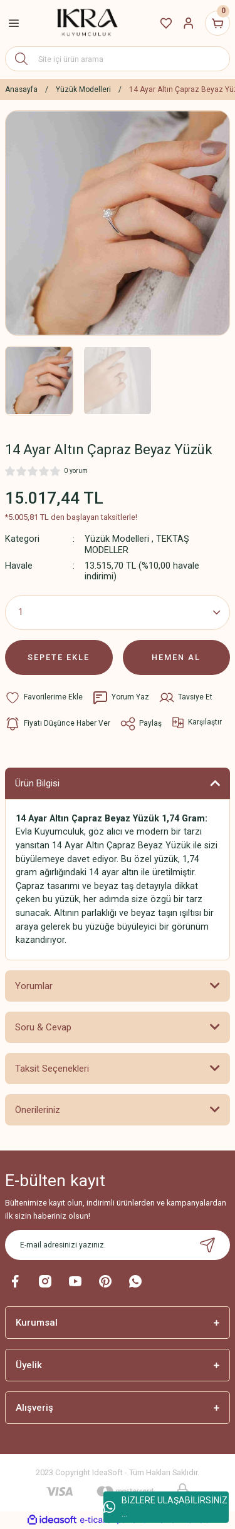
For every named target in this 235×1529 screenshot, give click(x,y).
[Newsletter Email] (117, 1245)
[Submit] (207, 1245)
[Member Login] (188, 23)
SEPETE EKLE (59, 657)
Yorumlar (34, 986)
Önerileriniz (37, 1109)
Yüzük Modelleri (117, 539)
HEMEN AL (176, 657)
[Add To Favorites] (44, 697)
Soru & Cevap (43, 1027)
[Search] (117, 58)
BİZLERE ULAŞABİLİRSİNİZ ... (165, 1506)
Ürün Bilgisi (37, 783)
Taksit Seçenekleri (52, 1068)
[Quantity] (117, 612)
